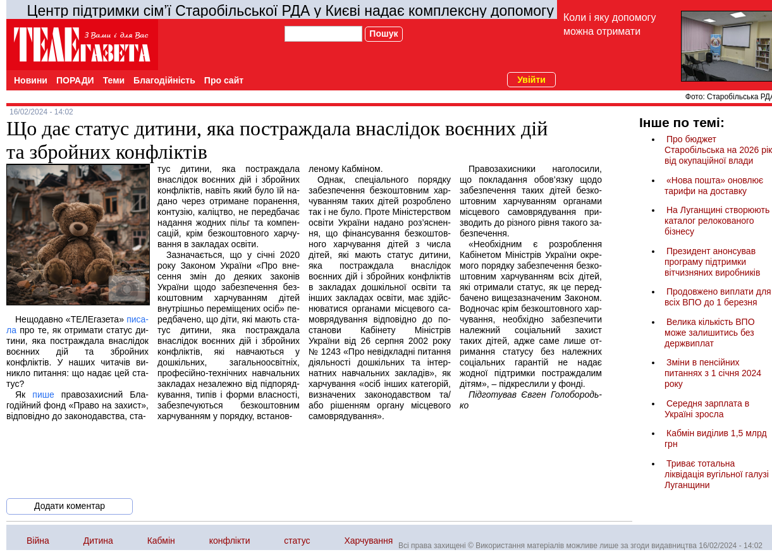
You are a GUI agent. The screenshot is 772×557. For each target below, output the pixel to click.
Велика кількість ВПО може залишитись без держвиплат (710, 332)
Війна (38, 541)
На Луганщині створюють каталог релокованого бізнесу (717, 220)
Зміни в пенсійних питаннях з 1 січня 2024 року (713, 373)
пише (43, 394)
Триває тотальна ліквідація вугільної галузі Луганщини (717, 474)
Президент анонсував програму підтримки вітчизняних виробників (712, 262)
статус (297, 541)
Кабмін (161, 541)
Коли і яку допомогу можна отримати (609, 24)
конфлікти (229, 541)
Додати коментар (69, 506)
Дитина (98, 541)
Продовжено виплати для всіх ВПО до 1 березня (718, 296)
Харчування (368, 541)
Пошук (383, 33)
